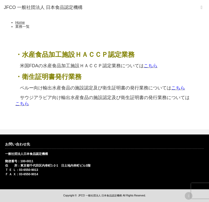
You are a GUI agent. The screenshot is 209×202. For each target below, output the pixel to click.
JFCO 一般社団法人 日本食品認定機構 (100, 195)
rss (188, 196)
